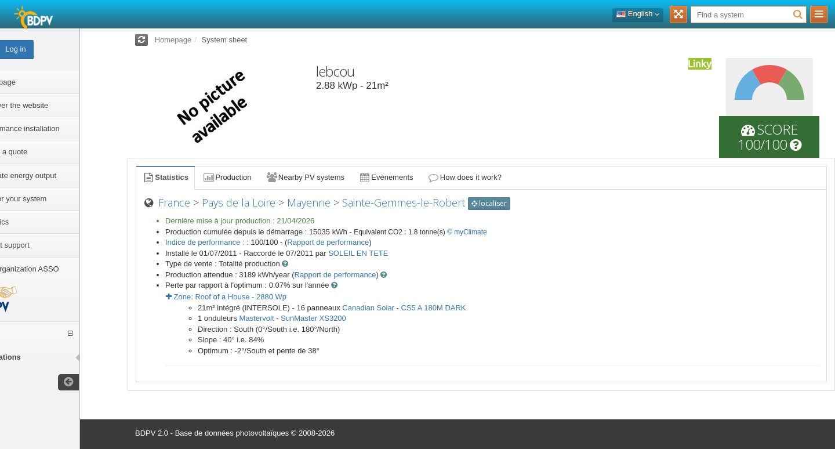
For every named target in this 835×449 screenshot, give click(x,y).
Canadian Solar (368, 307)
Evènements (385, 177)
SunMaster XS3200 (313, 318)
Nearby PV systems (305, 177)
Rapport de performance (328, 242)
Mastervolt (256, 318)
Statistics (165, 177)
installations (46, 357)
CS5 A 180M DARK (433, 307)
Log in (63, 49)
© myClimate (467, 232)
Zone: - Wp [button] (226, 296)
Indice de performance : (205, 242)
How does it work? (464, 177)
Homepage (173, 39)
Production (226, 177)
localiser (489, 203)
